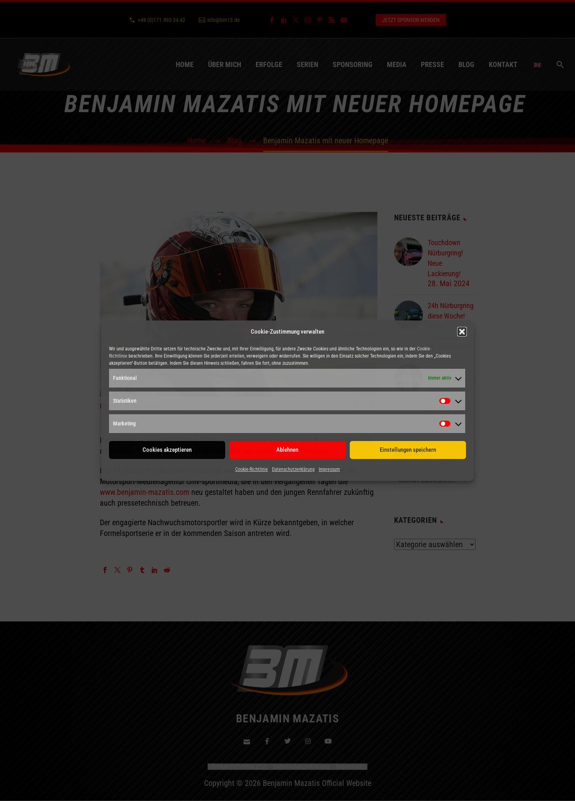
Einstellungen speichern (408, 449)
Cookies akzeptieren (167, 449)
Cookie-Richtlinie (251, 469)
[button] (462, 332)
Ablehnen (287, 449)
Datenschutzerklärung (293, 469)
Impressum (329, 469)
